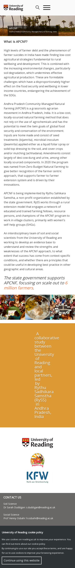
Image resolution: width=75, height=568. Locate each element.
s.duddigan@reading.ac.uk (40, 507)
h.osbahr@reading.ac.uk (39, 518)
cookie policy (38, 543)
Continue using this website (21, 560)
